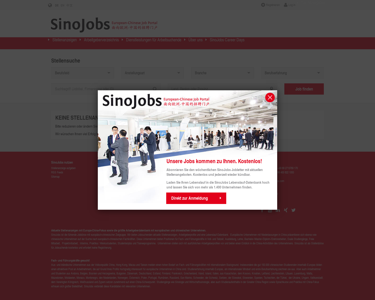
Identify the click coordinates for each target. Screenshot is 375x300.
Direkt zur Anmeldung (189, 198)
